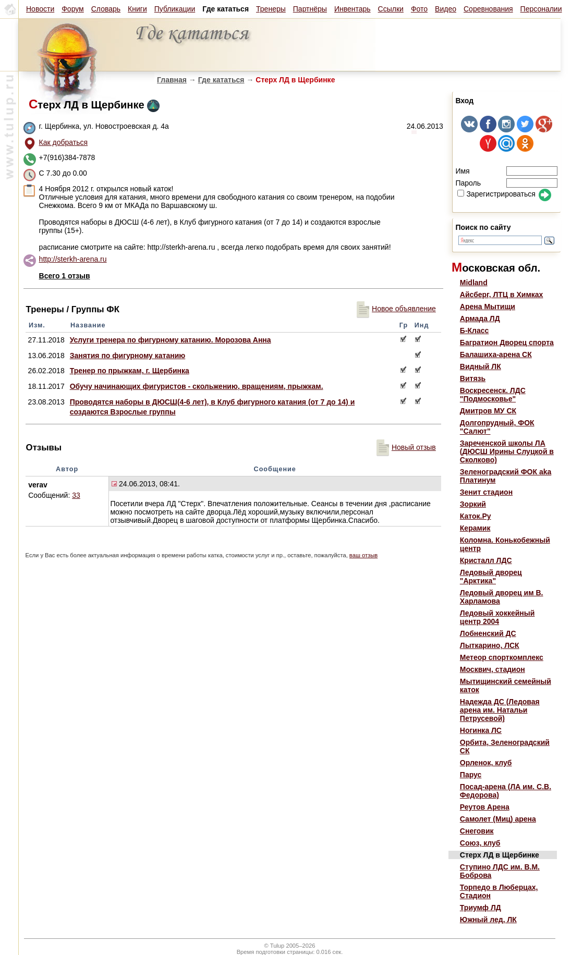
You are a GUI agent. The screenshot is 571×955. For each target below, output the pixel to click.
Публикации (174, 9)
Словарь (105, 9)
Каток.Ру (475, 516)
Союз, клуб (480, 843)
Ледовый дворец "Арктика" (491, 576)
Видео (445, 9)
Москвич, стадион (492, 669)
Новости (40, 9)
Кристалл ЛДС (486, 560)
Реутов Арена (484, 807)
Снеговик (477, 831)
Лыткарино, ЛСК (489, 645)
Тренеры (271, 9)
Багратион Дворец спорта (507, 342)
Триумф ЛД (480, 907)
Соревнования (488, 9)
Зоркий (473, 504)
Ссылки (391, 9)
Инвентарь (352, 9)
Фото (419, 9)
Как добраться (63, 142)
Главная (172, 80)
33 (76, 495)
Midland (474, 282)
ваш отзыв (363, 555)
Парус (470, 774)
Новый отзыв (406, 447)
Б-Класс (474, 330)
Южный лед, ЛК (488, 919)
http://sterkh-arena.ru (73, 259)
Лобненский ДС (488, 633)
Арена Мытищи (487, 306)
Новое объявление (396, 308)
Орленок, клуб (486, 762)
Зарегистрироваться (496, 194)
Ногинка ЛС (481, 730)
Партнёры (310, 9)
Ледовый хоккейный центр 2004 (497, 617)
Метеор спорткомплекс (501, 657)
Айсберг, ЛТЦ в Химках (501, 294)
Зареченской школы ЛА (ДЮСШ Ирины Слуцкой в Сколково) (507, 451)
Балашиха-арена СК (496, 354)
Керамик (475, 528)
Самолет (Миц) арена (498, 819)
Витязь (472, 378)
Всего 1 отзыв (64, 276)
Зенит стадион (486, 492)
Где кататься (221, 80)
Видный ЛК (480, 366)
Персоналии (541, 9)
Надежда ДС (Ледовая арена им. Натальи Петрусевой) (500, 710)
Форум (73, 9)
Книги (137, 9)
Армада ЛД (480, 318)
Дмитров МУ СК (488, 411)
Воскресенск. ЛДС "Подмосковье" (493, 394)
